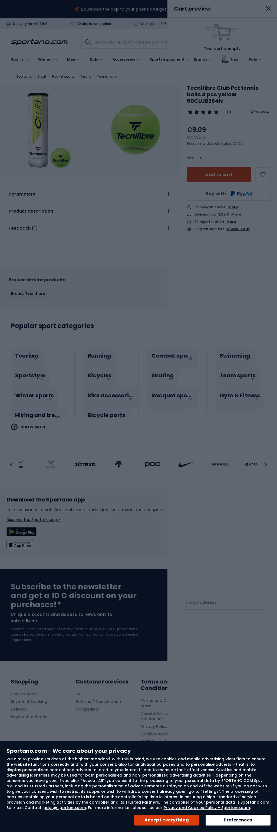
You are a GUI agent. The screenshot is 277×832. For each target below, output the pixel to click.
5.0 (223, 112)
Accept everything (166, 820)
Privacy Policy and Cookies (167, 726)
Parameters (22, 194)
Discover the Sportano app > (33, 519)
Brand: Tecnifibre (28, 293)
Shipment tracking (29, 701)
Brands (200, 59)
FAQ (80, 694)
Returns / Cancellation (98, 701)
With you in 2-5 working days (165, 24)
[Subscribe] (223, 623)
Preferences (238, 820)
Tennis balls (107, 76)
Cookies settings (157, 734)
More (233, 207)
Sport (42, 76)
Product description (31, 211)
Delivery (19, 709)
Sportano (24, 76)
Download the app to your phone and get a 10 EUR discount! (142, 9)
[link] (231, 42)
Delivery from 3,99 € (30, 24)
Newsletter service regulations (159, 716)
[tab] (90, 194)
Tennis (85, 76)
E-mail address (201, 602)
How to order (24, 694)
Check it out (238, 229)
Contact (226, 24)
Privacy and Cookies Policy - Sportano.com (207, 807)
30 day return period (94, 24)
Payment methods (29, 716)
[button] (11, 464)
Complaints (87, 709)
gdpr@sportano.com (64, 807)
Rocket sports (63, 76)
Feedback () (23, 228)
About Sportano (222, 694)
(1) (229, 112)
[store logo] (39, 42)
